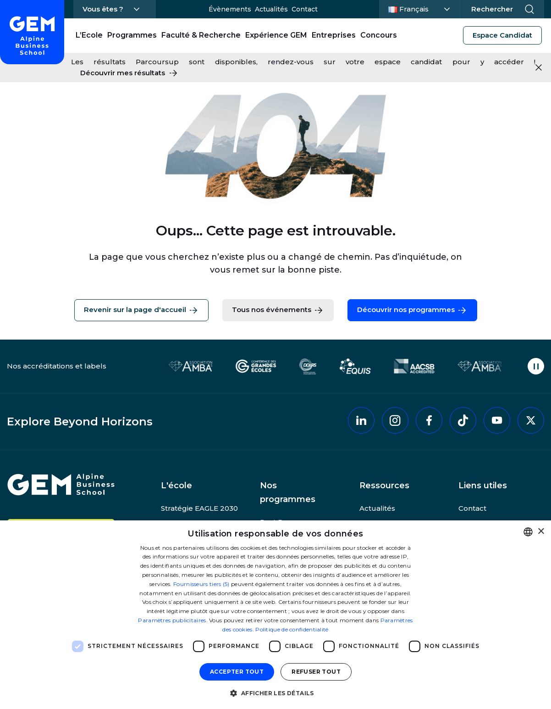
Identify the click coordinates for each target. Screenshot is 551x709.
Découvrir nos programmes (412, 310)
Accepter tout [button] (237, 671)
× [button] (540, 531)
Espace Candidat (502, 35)
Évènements (230, 9)
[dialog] (275, 614)
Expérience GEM (276, 35)
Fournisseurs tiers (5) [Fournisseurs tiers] (201, 584)
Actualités (271, 9)
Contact (305, 9)
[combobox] (528, 531)
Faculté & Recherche (201, 35)
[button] (275, 692)
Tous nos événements (278, 310)
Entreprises (334, 35)
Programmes (132, 35)
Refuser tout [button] (316, 671)
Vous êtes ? (103, 9)
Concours (378, 35)
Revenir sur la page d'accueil (141, 310)
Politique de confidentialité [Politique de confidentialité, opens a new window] (291, 629)
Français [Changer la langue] (419, 8)
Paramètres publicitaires (172, 620)
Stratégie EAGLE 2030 (199, 508)
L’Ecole (89, 35)
